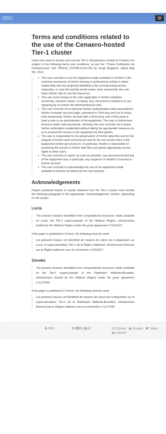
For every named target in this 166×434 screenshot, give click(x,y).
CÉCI (7, 18)
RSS (49, 328)
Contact (119, 328)
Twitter (152, 328)
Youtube (136, 328)
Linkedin (119, 332)
